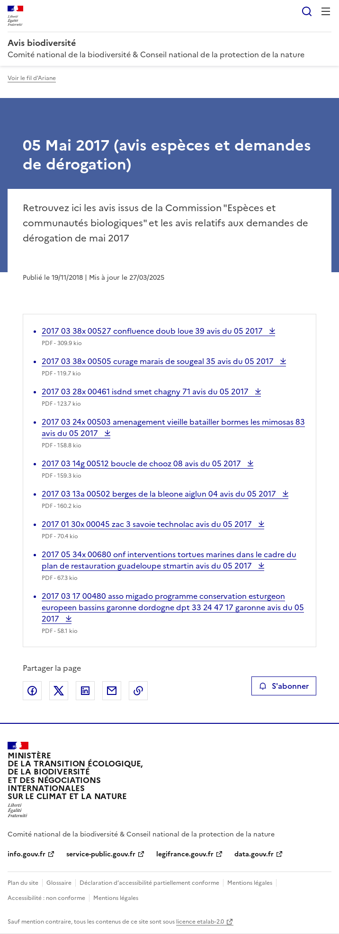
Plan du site (23, 883)
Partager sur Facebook (32, 690)
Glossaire (58, 883)
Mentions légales (249, 883)
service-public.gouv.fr (100, 854)
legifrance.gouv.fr (185, 854)
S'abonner (284, 686)
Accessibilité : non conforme (46, 898)
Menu (325, 11)
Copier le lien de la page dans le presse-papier (138, 690)
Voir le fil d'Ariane (32, 78)
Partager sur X (58, 690)
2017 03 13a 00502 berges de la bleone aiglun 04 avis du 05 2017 (160, 493)
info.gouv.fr (26, 854)
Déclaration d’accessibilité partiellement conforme (149, 883)
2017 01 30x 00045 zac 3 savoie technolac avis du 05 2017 (148, 524)
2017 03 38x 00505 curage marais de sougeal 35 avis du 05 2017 (159, 361)
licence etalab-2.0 (200, 921)
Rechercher (306, 11)
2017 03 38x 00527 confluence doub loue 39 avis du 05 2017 (153, 331)
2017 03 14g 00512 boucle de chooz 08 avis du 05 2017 (142, 463)
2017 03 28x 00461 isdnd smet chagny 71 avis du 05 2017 (146, 391)
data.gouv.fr (254, 854)
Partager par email (111, 690)
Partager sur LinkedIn (85, 690)
